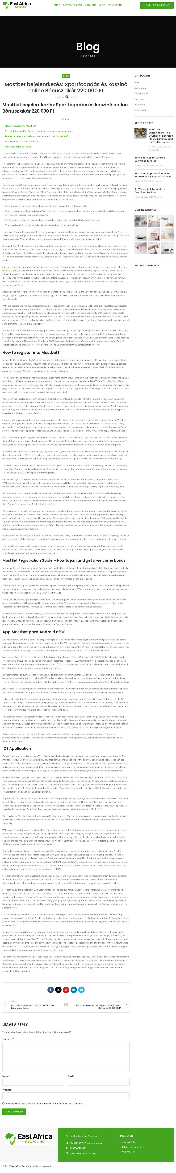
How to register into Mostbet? (20, 125)
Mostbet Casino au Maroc (18, 146)
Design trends (141, 93)
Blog (92, 56)
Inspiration (139, 104)
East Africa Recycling (20, 1168)
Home (84, 56)
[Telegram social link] (81, 990)
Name (6, 1078)
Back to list (66, 1006)
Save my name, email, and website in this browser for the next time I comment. (45, 1105)
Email (71, 1078)
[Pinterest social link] (66, 990)
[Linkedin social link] (74, 990)
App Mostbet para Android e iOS (21, 141)
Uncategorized (141, 110)
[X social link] (58, 990)
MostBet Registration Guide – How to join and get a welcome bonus (39, 131)
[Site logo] (16, 7)
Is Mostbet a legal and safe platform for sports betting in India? (36, 136)
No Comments (155, 165)
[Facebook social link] (50, 990)
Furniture (139, 99)
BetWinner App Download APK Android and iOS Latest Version (152, 175)
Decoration (140, 87)
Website (6, 1092)
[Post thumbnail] (140, 139)
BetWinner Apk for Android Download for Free (150, 159)
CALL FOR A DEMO (158, 7)
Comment (8, 1041)
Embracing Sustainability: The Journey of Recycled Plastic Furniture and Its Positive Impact (161, 136)
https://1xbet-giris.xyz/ (13, 270)
